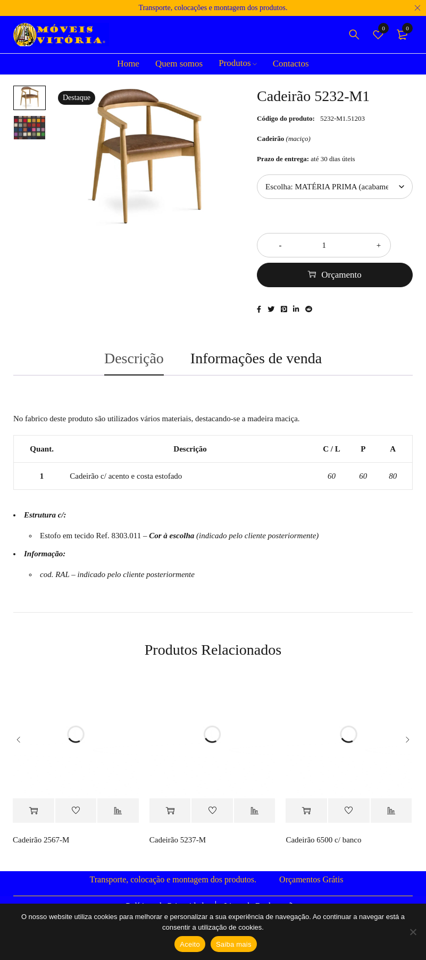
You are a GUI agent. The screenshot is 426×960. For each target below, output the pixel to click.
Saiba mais (234, 944)
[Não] (412, 931)
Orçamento (341, 275)
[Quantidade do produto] (335, 245)
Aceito (190, 944)
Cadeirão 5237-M (177, 842)
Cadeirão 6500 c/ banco (323, 842)
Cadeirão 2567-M (41, 842)
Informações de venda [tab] (256, 360)
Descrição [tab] (134, 360)
